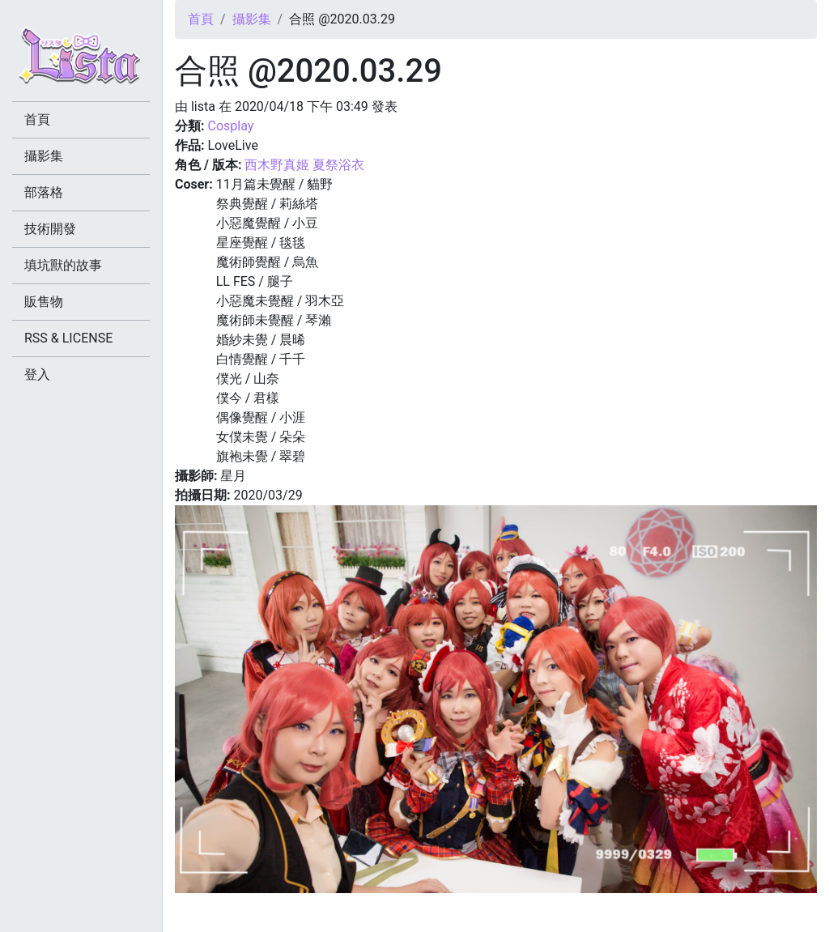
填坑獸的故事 (63, 265)
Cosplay (230, 126)
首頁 (201, 19)
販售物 (43, 301)
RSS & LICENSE (68, 338)
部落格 (43, 192)
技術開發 (50, 228)
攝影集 (251, 19)
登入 (37, 374)
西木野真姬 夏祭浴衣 (304, 164)
